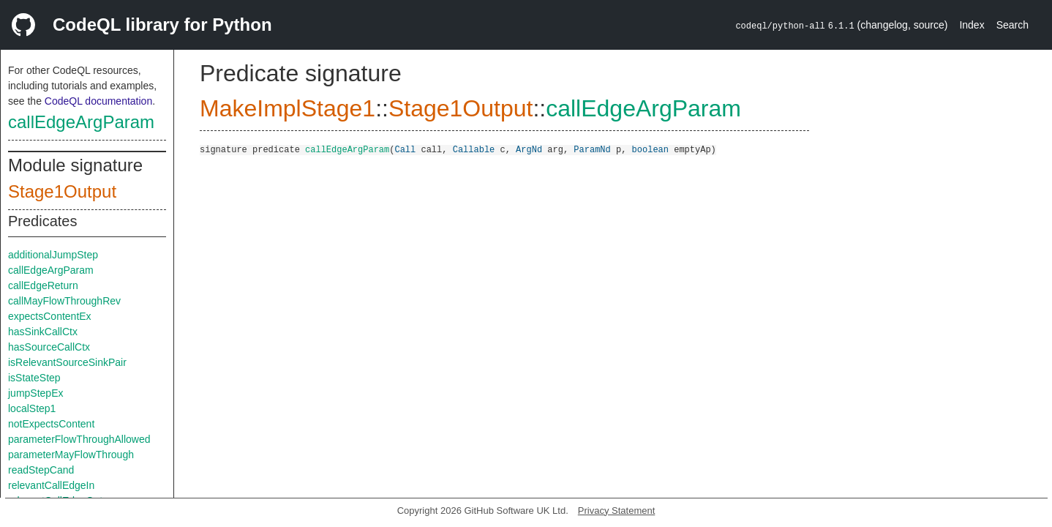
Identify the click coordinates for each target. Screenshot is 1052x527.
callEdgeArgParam (81, 122)
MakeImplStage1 (287, 108)
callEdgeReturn (43, 285)
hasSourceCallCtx (49, 347)
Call (405, 149)
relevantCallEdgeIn (51, 485)
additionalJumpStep (53, 255)
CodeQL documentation (98, 101)
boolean (650, 149)
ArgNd (529, 149)
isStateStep (34, 378)
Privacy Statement (616, 510)
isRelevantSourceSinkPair (67, 362)
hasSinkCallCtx (43, 331)
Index (971, 25)
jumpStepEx (35, 393)
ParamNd (592, 149)
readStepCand (41, 470)
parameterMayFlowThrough (71, 454)
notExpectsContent (51, 424)
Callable (474, 149)
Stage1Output (62, 191)
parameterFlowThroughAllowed (79, 439)
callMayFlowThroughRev (64, 301)
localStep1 (32, 408)
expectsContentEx (49, 316)
